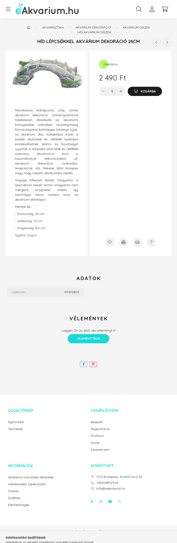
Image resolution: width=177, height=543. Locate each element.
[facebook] (83, 364)
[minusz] (103, 91)
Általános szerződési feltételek (31, 477)
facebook (91, 501)
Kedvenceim (100, 450)
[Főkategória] (28, 27)
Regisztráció (100, 429)
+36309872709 (107, 483)
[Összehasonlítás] (123, 242)
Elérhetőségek (18, 505)
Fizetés (13, 491)
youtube (110, 501)
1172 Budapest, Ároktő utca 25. (119, 477)
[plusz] (120, 91)
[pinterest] (93, 364)
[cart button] (164, 9)
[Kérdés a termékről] (151, 242)
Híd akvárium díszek (94, 32)
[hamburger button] (8, 9)
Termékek (15, 429)
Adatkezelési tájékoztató (27, 484)
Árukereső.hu (88, 537)
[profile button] (151, 9)
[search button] (139, 9)
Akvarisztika (53, 27)
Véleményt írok (88, 338)
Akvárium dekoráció (93, 27)
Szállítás (14, 498)
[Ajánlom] (137, 242)
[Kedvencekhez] (109, 242)
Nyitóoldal (16, 422)
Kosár (95, 443)
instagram (101, 501)
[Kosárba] (145, 91)
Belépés (97, 422)
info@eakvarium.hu (110, 489)
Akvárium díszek (136, 27)
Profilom (97, 436)
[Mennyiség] (112, 91)
